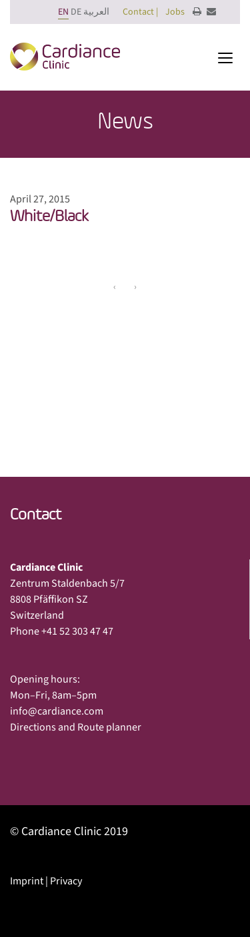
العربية (96, 12)
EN (63, 12)
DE (76, 12)
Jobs (175, 12)
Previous (41, 363)
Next (217, 363)
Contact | (140, 12)
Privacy (66, 881)
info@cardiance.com (56, 711)
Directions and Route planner (75, 727)
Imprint (26, 881)
